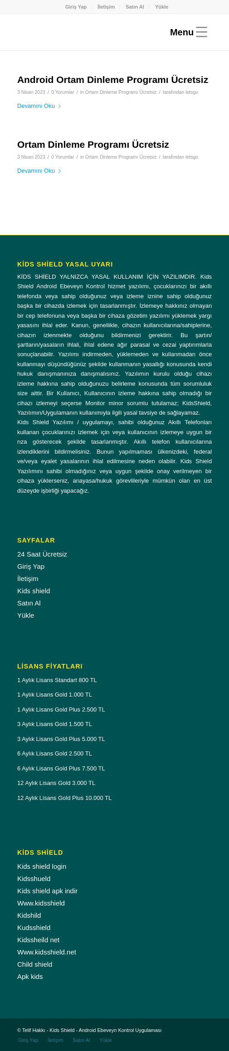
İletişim (106, 7)
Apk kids (30, 976)
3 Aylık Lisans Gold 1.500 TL (54, 724)
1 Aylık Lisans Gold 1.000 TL (54, 694)
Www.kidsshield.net (46, 952)
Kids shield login (41, 866)
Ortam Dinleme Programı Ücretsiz (121, 92)
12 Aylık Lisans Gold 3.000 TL (56, 783)
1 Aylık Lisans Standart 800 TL (57, 680)
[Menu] (186, 32)
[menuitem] (76, 7)
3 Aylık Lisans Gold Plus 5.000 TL (61, 739)
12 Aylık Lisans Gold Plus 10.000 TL (64, 797)
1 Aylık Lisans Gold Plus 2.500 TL (61, 709)
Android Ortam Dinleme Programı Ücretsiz (112, 79)
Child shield (35, 964)
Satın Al (135, 7)
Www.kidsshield (41, 903)
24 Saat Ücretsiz (42, 554)
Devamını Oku (40, 105)
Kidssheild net (38, 940)
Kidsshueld (33, 878)
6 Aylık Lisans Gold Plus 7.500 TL (61, 768)
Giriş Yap (76, 7)
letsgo (191, 92)
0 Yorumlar (62, 92)
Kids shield (33, 591)
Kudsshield (33, 927)
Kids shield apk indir (47, 891)
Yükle (161, 7)
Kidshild (29, 915)
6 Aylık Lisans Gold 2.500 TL (54, 753)
